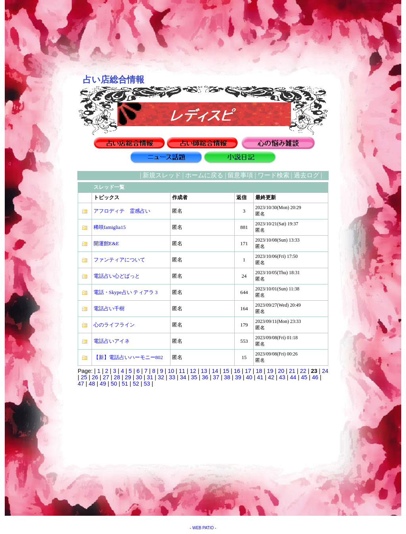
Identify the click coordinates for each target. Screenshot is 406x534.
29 (128, 377)
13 (204, 371)
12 (193, 371)
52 (136, 383)
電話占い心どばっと (117, 276)
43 (282, 377)
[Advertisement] (38, 290)
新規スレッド (162, 175)
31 (150, 377)
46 (315, 377)
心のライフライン (114, 325)
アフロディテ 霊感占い (122, 211)
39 (238, 377)
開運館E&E (106, 243)
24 (325, 371)
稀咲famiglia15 (110, 227)
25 (84, 377)
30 (139, 377)
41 (260, 377)
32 (161, 377)
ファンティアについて (119, 260)
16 (237, 371)
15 (226, 371)
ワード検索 (273, 175)
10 (171, 371)
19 (270, 371)
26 (95, 377)
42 (271, 377)
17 (248, 371)
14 (215, 371)
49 (103, 383)
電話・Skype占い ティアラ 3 (126, 292)
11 (182, 371)
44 (293, 377)
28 (117, 377)
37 (216, 377)
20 (281, 371)
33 (172, 377)
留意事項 (240, 175)
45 (304, 377)
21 (292, 371)
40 (249, 377)
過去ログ (306, 175)
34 (183, 377)
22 (303, 371)
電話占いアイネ (112, 341)
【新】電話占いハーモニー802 (128, 357)
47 (81, 383)
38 (227, 377)
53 (147, 383)
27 (106, 377)
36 (205, 377)
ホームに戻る (204, 175)
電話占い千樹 (109, 308)
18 (259, 371)
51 (125, 383)
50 (114, 383)
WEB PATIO (203, 528)
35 (194, 377)
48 (92, 383)
